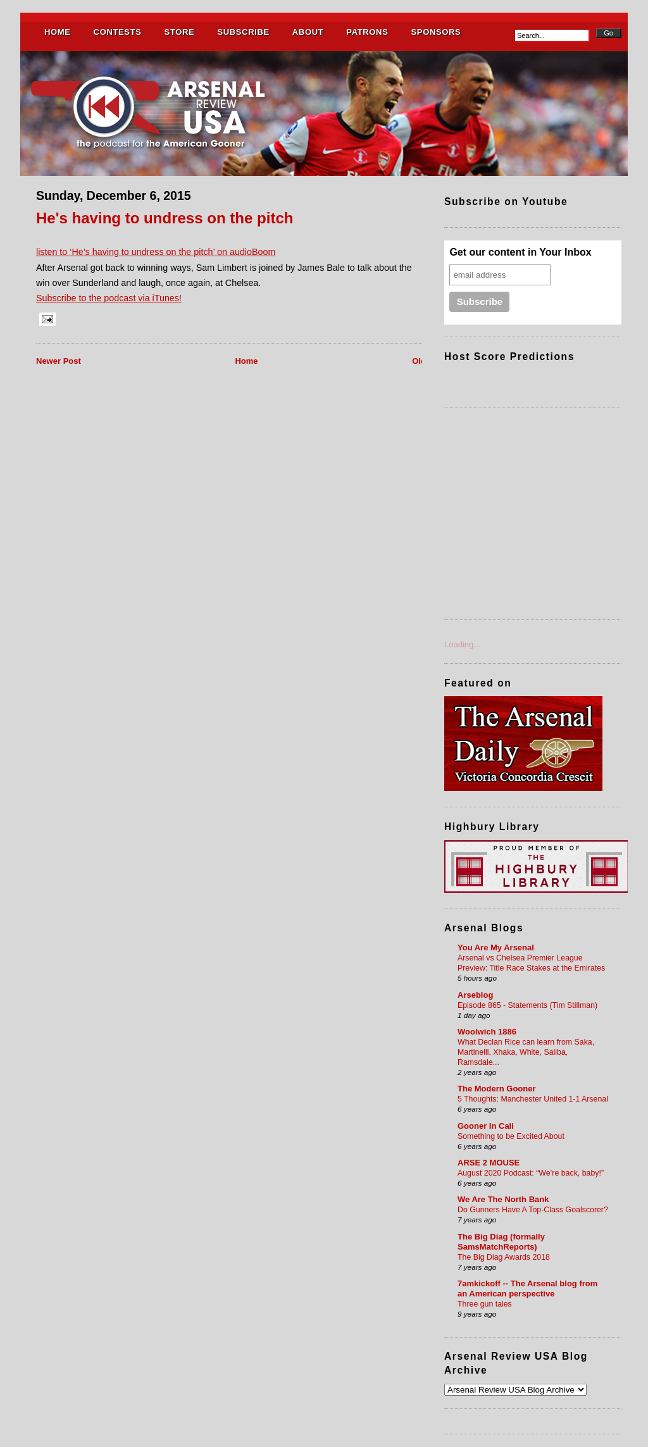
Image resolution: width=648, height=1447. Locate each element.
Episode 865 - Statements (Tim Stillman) (527, 1005)
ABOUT (307, 32)
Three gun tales (485, 1304)
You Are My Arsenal (496, 947)
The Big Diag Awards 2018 (504, 1257)
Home (246, 361)
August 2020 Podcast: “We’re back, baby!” (531, 1173)
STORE (180, 32)
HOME (57, 32)
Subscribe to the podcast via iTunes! (109, 298)
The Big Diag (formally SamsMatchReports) (501, 1241)
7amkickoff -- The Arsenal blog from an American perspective (527, 1288)
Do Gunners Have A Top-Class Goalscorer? (533, 1209)
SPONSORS (436, 32)
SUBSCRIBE (243, 32)
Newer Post (58, 361)
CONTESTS (118, 32)
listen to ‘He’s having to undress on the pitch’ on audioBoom (155, 252)
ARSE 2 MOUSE (489, 1162)
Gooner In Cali (486, 1126)
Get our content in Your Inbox (520, 252)
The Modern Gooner (497, 1088)
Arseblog (475, 995)
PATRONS (367, 32)
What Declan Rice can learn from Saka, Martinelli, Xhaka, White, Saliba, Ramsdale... (526, 1052)
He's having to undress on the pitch (165, 218)
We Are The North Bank (503, 1199)
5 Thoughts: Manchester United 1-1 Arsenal (533, 1099)
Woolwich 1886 (487, 1031)
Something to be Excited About (511, 1136)
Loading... (462, 644)
